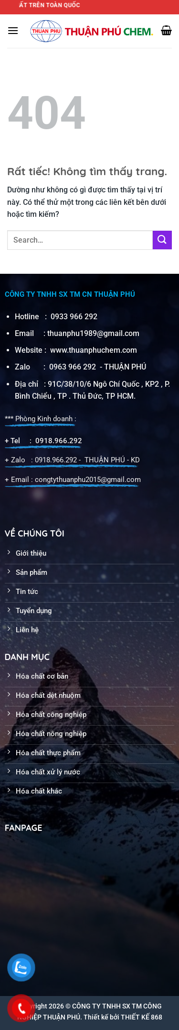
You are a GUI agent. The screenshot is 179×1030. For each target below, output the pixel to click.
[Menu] (13, 30)
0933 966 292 (74, 316)
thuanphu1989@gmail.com (93, 333)
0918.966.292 (58, 441)
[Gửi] (162, 240)
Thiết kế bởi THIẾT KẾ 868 (123, 1017)
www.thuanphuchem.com (94, 350)
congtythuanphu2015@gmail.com (88, 479)
